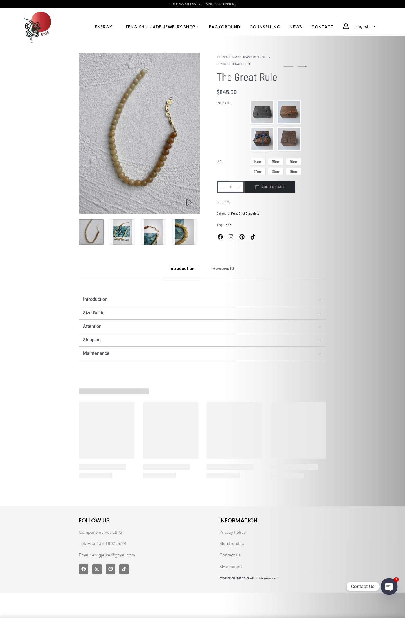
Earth (227, 225)
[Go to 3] (153, 232)
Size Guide (94, 312)
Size (220, 161)
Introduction (182, 268)
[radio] (262, 112)
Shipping (92, 339)
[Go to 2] (122, 232)
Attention (92, 326)
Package (224, 103)
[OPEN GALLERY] (139, 133)
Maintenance (96, 353)
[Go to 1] (91, 232)
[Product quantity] (231, 187)
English (366, 26)
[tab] (182, 268)
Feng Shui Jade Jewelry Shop (241, 57)
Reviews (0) (224, 268)
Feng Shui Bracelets (234, 64)
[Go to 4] (184, 232)
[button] (202, 299)
